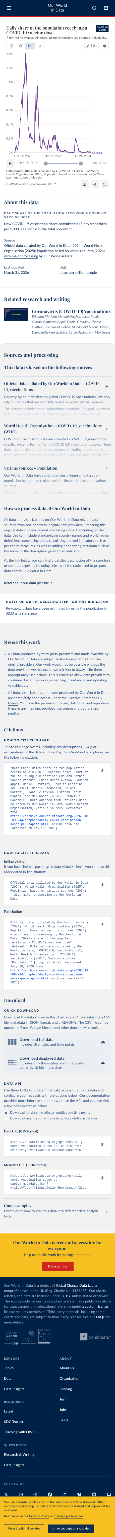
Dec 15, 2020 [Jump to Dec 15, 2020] (28, 163)
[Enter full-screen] (105, 184)
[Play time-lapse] (10, 164)
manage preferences (68, 1516)
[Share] (95, 184)
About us (67, 1390)
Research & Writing (19, 1476)
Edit (94, 46)
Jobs (63, 1432)
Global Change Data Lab (74, 1307)
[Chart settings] (105, 46)
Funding (66, 1411)
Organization (69, 1400)
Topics (9, 1390)
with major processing (21, 256)
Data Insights (14, 1411)
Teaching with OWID (20, 1454)
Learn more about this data (24, 177)
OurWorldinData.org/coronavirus (26, 184)
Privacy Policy (39, 1516)
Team (64, 1421)
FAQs (100, 1339)
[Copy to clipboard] (97, 771)
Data (8, 1400)
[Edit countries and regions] (91, 46)
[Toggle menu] (9, 8)
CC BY (52, 184)
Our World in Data (57, 8)
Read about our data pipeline (28, 583)
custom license (96, 1328)
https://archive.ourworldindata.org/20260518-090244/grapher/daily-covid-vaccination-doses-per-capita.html (49, 827)
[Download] (85, 184)
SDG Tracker (13, 1444)
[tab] (11, 46)
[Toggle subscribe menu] (106, 8)
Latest (8, 1433)
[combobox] (94, 8)
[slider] (46, 164)
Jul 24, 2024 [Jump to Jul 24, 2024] (97, 163)
